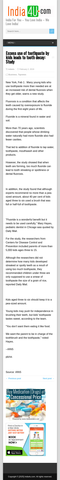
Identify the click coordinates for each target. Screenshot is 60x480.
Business (12, 74)
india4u (11, 69)
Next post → (48, 378)
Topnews (22, 74)
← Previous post (13, 378)
